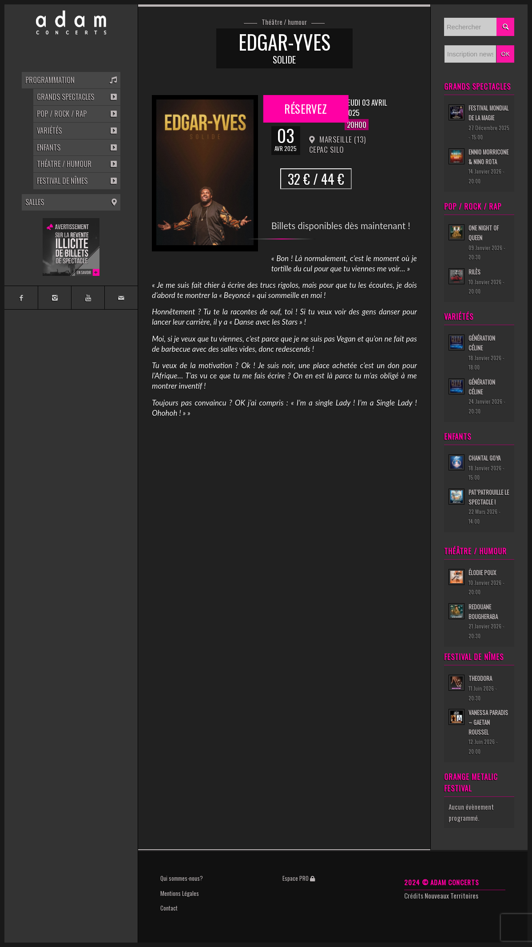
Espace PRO (298, 878)
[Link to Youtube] (87, 297)
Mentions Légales (179, 893)
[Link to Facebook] (21, 297)
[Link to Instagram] (54, 297)
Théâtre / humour (284, 22)
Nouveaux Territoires (451, 895)
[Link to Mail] (121, 297)
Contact (169, 907)
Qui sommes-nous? (181, 878)
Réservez (305, 107)
